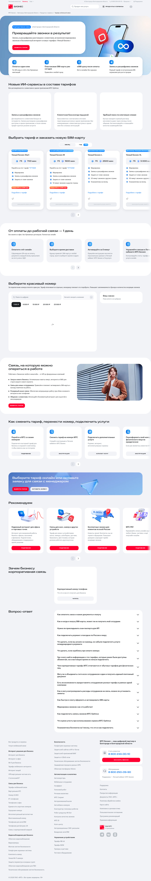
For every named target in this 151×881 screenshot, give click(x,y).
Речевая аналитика (61, 793)
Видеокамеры (13, 843)
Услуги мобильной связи (17, 746)
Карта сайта (104, 805)
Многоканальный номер (17, 818)
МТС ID (56, 820)
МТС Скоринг (59, 797)
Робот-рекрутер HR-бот (63, 813)
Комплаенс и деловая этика (110, 808)
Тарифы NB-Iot (59, 841)
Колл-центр (58, 824)
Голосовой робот (60, 790)
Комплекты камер (15, 854)
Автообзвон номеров (62, 805)
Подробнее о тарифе (19, 193)
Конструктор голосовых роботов (66, 809)
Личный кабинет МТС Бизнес (123, 777)
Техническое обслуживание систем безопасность (26, 870)
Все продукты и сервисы (17, 742)
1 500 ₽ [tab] (16, 304)
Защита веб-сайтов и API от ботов (66, 750)
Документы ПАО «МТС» (108, 797)
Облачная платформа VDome (65, 769)
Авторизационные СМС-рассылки (66, 828)
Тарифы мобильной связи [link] (62, 13)
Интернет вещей (14, 770)
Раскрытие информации (109, 793)
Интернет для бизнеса (16, 755)
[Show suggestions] (91, 297)
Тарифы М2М (59, 845)
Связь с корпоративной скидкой (20, 830)
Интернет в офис (14, 759)
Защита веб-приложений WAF (65, 753)
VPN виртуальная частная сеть (19, 774)
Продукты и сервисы (46, 13)
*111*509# (71, 168)
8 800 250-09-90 (119, 772)
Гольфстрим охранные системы (20, 850)
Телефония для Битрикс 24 (18, 826)
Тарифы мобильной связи (17, 787)
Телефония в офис (15, 803)
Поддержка (106, 777)
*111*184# (32, 168)
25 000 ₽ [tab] (57, 304)
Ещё (32, 2)
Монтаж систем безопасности (19, 847)
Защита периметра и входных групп (21, 862)
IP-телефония (13, 799)
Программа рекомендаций (110, 816)
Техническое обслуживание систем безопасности (72, 761)
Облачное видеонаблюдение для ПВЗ (22, 866)
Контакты (103, 789)
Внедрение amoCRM (61, 832)
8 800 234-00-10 (120, 2)
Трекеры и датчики (61, 849)
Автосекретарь (59, 778)
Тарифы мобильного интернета (19, 766)
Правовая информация (108, 820)
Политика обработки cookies (110, 801)
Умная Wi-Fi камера (15, 858)
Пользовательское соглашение (111, 812)
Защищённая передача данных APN (67, 765)
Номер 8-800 (13, 795)
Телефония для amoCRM (17, 822)
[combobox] (76, 297)
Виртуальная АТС (14, 791)
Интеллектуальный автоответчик (20, 814)
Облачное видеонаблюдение (19, 839)
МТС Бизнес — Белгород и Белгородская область (23, 13)
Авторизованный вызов (63, 801)
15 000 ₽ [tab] (36, 304)
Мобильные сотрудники (63, 782)
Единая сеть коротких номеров (19, 807)
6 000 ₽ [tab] (26, 304)
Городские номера (15, 810)
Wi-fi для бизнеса (14, 763)
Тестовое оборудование (63, 853)
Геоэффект (58, 786)
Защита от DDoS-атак (62, 757)
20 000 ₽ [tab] (46, 304)
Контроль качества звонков (64, 817)
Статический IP (14, 778)
